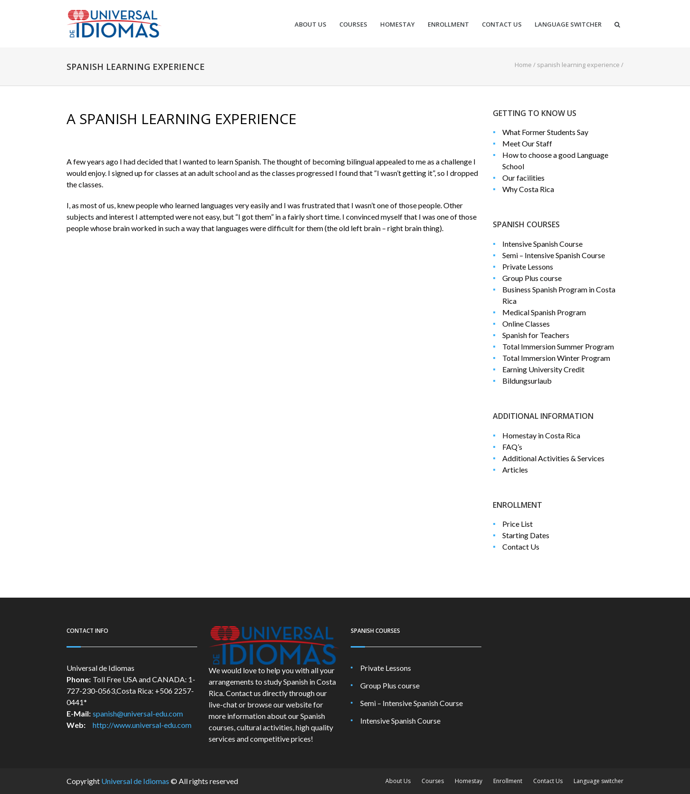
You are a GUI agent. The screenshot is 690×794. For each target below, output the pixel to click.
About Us (310, 24)
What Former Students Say (545, 131)
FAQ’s (512, 446)
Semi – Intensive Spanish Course (553, 255)
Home (523, 64)
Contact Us (502, 24)
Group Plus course (532, 277)
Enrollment (448, 24)
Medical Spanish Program (544, 312)
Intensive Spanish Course (542, 243)
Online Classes (526, 323)
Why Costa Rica (528, 189)
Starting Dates (525, 535)
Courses (353, 24)
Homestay (397, 24)
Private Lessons (527, 266)
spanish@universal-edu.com (138, 713)
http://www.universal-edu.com (142, 724)
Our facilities (523, 177)
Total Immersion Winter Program (556, 357)
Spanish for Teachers (535, 334)
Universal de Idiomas (135, 780)
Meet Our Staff (527, 143)
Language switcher (568, 24)
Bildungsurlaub (527, 380)
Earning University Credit (543, 369)
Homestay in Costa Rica (541, 435)
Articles (515, 469)
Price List (517, 523)
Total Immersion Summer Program (558, 346)
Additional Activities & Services (553, 458)
